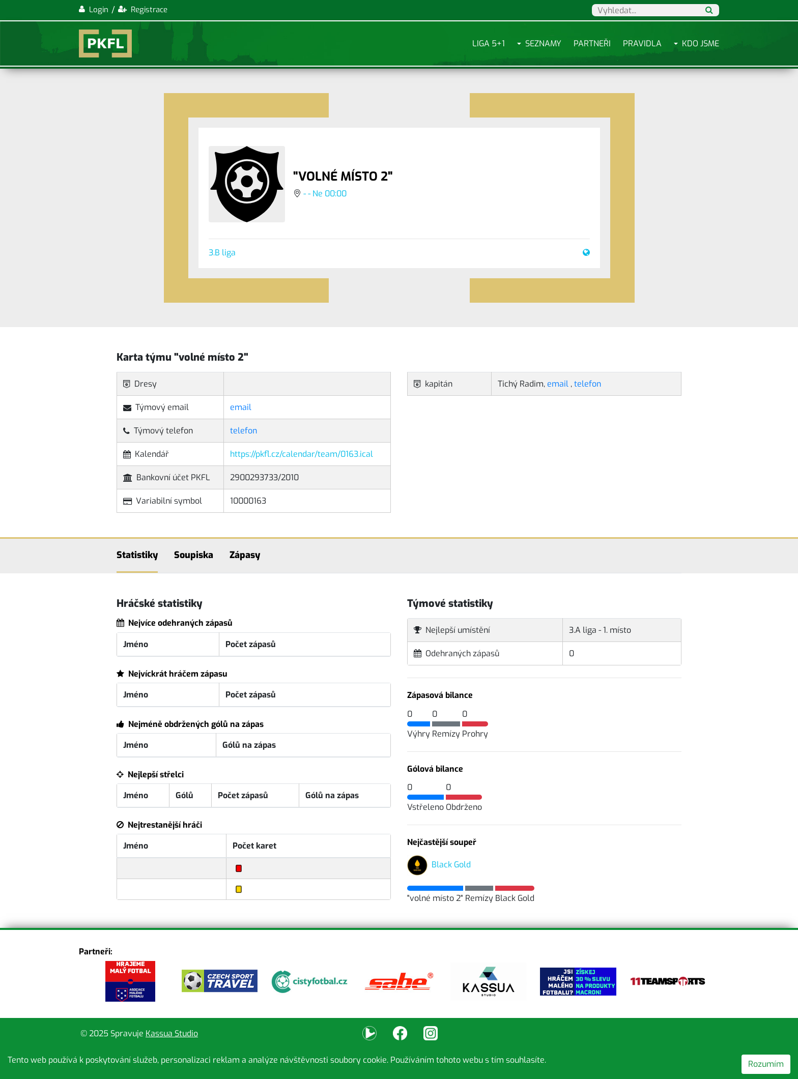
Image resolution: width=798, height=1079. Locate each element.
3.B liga (222, 252)
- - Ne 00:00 (325, 193)
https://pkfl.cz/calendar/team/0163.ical (301, 454)
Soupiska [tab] (193, 555)
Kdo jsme (700, 43)
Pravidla (642, 43)
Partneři (592, 43)
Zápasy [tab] (245, 555)
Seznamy (543, 43)
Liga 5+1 (488, 43)
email (240, 407)
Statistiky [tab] (137, 555)
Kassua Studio (172, 1033)
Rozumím (766, 1064)
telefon (243, 430)
